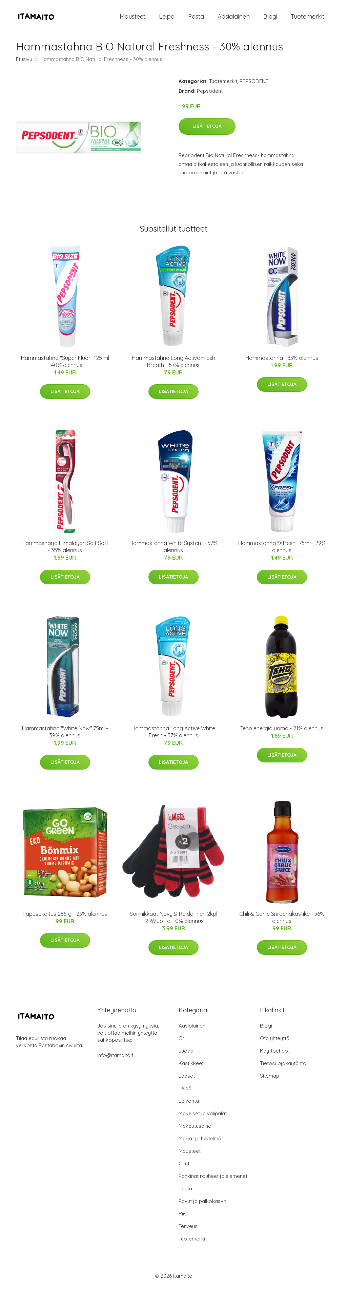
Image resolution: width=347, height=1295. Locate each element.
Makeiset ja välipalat (203, 1121)
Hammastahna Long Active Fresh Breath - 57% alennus (173, 369)
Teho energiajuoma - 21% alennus (281, 736)
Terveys (188, 1233)
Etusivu (24, 66)
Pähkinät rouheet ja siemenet (213, 1183)
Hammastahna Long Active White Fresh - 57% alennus (173, 740)
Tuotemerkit (307, 20)
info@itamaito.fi (116, 1062)
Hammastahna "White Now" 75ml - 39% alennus (65, 740)
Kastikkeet (191, 1070)
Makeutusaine (195, 1133)
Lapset (187, 1083)
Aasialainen (234, 20)
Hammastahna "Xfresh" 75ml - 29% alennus (282, 554)
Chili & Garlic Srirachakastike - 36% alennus (281, 925)
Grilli (183, 1045)
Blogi (270, 20)
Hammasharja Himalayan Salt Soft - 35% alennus (65, 554)
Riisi (183, 1221)
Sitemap (269, 1083)
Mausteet (132, 20)
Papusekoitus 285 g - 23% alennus (65, 921)
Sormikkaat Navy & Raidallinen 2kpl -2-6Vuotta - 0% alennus (173, 925)
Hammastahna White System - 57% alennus (173, 554)
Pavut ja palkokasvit (202, 1208)
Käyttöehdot (275, 1058)
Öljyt (184, 1171)
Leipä (167, 20)
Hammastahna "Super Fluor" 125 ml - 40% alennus (65, 369)
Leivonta (189, 1108)
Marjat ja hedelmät (201, 1146)
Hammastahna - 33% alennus (281, 365)
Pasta (196, 20)
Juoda (186, 1058)
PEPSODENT (254, 88)
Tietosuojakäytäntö (283, 1070)
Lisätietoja (207, 134)
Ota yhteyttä (274, 1045)
